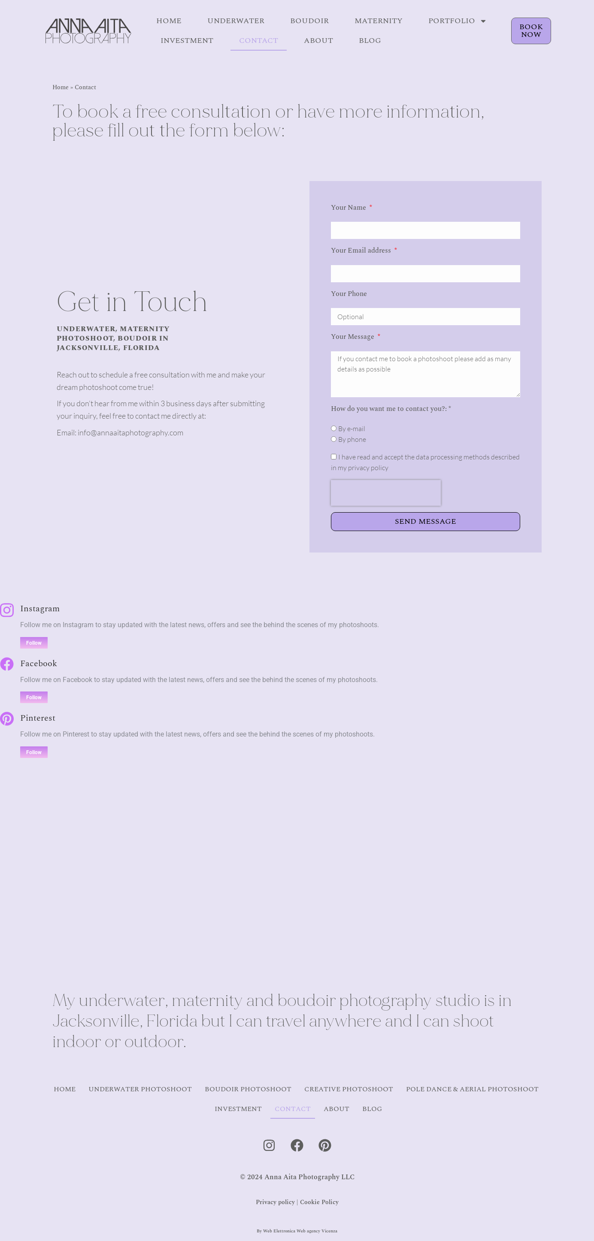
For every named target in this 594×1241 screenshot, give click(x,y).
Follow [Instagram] (34, 643)
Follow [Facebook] (34, 697)
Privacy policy (275, 1202)
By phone (352, 439)
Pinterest (37, 718)
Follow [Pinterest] (34, 752)
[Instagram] (7, 610)
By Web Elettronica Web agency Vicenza (297, 1231)
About (318, 40)
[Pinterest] (7, 719)
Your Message (353, 337)
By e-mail (351, 428)
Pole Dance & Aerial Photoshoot (472, 1089)
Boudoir (309, 21)
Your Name (349, 207)
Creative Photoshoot (348, 1089)
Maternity (379, 21)
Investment (187, 40)
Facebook (38, 663)
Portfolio (457, 21)
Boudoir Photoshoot (248, 1089)
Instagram (40, 608)
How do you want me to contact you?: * (391, 409)
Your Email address (362, 250)
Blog (370, 40)
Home (169, 21)
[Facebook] (7, 664)
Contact (258, 40)
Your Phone (349, 294)
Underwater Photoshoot (140, 1089)
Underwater (235, 21)
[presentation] (386, 493)
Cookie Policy (319, 1202)
